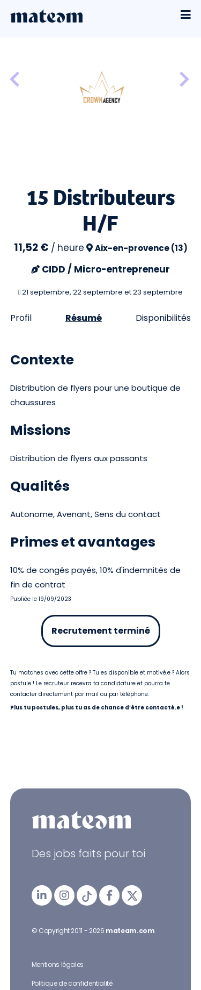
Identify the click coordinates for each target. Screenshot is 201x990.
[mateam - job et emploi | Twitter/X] (132, 895)
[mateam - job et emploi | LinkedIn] (42, 895)
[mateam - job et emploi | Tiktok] (87, 895)
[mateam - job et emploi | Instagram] (64, 895)
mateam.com (130, 930)
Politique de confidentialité (72, 983)
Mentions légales (58, 964)
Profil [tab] (21, 318)
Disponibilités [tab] (163, 318)
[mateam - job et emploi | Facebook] (109, 895)
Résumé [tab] (83, 318)
